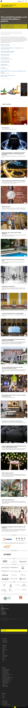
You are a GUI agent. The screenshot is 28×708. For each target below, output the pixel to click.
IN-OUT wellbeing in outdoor (6, 682)
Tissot (3, 654)
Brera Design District (5, 655)
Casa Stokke (3, 67)
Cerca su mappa (4, 641)
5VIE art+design (4, 675)
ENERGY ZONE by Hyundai (5, 670)
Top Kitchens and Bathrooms (6, 676)
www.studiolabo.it (3, 614)
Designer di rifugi (4, 64)
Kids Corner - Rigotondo (5, 44)
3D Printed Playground (5, 57)
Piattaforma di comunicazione (6, 704)
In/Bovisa (3, 684)
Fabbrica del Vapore (5, 686)
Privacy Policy (2, 620)
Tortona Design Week (5, 672)
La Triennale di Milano (5, 683)
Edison (3, 652)
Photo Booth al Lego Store (5, 54)
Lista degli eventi (4, 640)
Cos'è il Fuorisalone (5, 702)
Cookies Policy (6, 620)
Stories (3, 698)
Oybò (3, 660)
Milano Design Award (5, 685)
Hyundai (3, 653)
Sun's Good (4, 659)
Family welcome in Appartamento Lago (8, 75)
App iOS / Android (4, 642)
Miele (3, 658)
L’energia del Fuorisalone (5, 669)
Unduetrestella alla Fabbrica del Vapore (8, 51)
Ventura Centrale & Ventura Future (7, 674)
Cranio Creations (4, 656)
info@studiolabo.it (4, 613)
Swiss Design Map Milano (5, 673)
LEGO (3, 657)
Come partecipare (4, 703)
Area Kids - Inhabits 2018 (5, 61)
